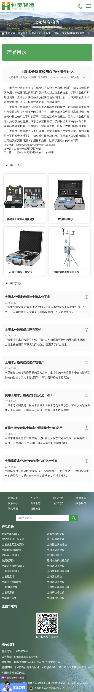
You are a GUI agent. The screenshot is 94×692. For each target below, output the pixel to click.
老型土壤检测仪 (56, 534)
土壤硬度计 (8, 576)
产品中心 (36, 498)
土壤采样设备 (9, 598)
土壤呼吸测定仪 (56, 550)
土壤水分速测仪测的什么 (27, 148)
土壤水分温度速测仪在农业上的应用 (34, 152)
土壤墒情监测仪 (10, 571)
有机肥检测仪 (54, 555)
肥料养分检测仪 (10, 555)
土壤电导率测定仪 (12, 582)
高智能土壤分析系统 (13, 539)
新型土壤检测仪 (10, 534)
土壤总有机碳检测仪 (13, 566)
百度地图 (36, 508)
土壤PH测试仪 (9, 587)
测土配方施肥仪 (56, 539)
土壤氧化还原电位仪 (58, 587)
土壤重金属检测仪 (57, 544)
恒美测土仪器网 (28, 77)
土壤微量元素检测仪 (13, 544)
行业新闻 (45, 33)
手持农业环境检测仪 (58, 571)
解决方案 (58, 498)
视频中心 (13, 503)
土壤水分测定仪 (56, 566)
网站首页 (23, 33)
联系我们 (81, 503)
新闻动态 (34, 33)
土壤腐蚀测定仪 (56, 592)
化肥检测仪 (8, 560)
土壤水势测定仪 (56, 582)
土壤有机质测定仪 (12, 550)
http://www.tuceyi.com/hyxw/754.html (35, 145)
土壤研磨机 (8, 592)
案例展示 (81, 498)
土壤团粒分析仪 (56, 598)
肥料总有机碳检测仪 (58, 560)
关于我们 (58, 503)
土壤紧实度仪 (54, 576)
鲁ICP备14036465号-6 (78, 683)
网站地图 (13, 508)
